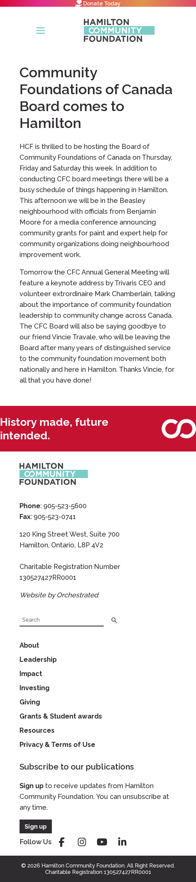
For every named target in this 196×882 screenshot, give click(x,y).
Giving (30, 702)
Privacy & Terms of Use (57, 745)
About (29, 645)
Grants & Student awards (61, 716)
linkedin (122, 842)
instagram (82, 842)
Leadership (38, 659)
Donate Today (98, 3)
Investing (35, 688)
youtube (102, 842)
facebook (61, 842)
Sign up (31, 786)
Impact (31, 674)
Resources (37, 730)
